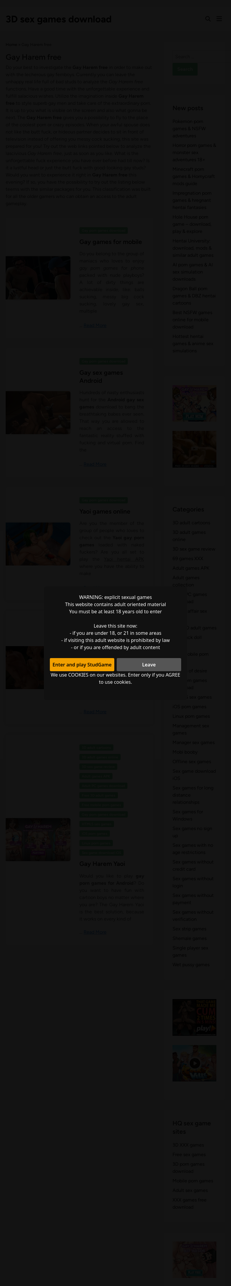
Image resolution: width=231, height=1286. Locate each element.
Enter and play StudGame (82, 664)
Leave (149, 664)
